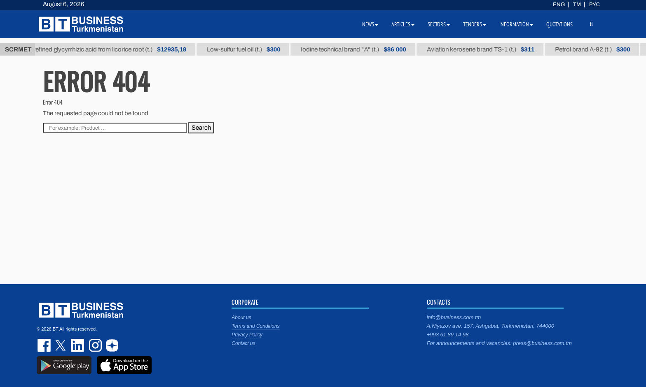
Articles (402, 24)
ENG (559, 4)
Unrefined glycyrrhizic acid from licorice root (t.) (116, 49)
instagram (94, 345)
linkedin (78, 345)
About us (241, 317)
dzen (111, 345)
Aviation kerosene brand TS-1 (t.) (490, 49)
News (370, 24)
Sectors (439, 24)
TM (577, 4)
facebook (45, 345)
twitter (61, 345)
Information (516, 24)
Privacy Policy (247, 335)
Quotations (559, 24)
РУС (594, 4)
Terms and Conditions (255, 326)
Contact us (243, 343)
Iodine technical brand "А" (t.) (363, 49)
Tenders (474, 24)
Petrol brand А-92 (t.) (602, 49)
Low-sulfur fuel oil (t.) (253, 49)
